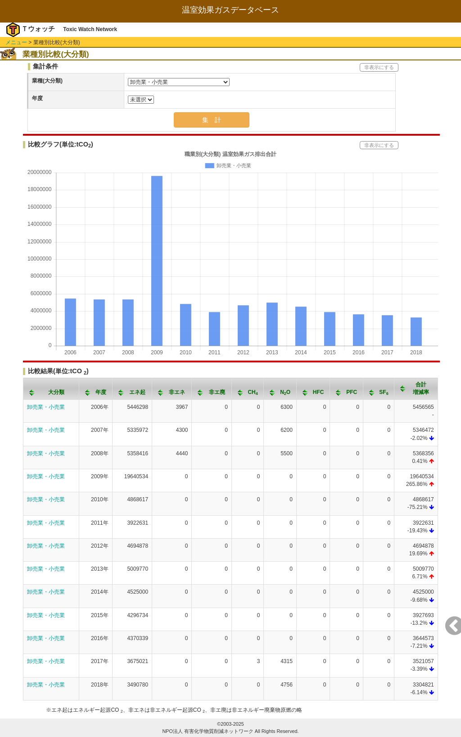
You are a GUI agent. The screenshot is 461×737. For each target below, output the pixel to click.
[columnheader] (51, 388)
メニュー (16, 42)
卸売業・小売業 (46, 407)
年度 (37, 98)
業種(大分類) (47, 81)
